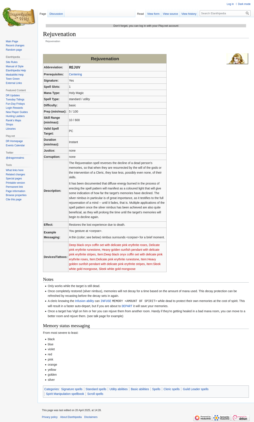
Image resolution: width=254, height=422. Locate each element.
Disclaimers (90, 416)
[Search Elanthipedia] (225, 13)
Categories (51, 388)
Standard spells (96, 388)
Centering (75, 74)
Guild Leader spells (195, 388)
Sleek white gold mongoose (117, 269)
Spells (156, 388)
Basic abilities (140, 388)
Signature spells (72, 388)
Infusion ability (84, 301)
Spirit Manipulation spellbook (65, 393)
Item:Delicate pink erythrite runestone (114, 259)
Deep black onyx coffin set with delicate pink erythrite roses (108, 245)
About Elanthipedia (71, 416)
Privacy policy (50, 416)
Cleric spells (172, 388)
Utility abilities (118, 388)
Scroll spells (95, 393)
